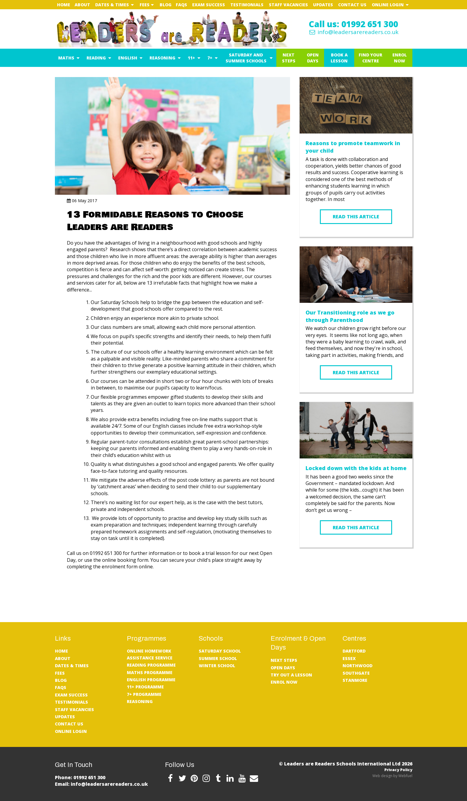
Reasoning (162, 58)
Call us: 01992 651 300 (353, 24)
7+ (209, 58)
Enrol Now (399, 58)
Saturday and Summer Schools (246, 58)
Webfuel (405, 775)
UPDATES (323, 4)
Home (63, 4)
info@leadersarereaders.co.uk (353, 32)
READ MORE (356, 565)
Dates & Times (112, 4)
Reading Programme (151, 665)
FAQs (181, 4)
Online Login (388, 4)
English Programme (151, 679)
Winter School (217, 665)
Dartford (354, 651)
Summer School (218, 658)
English (127, 58)
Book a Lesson (339, 58)
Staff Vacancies (288, 4)
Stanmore (355, 680)
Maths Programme (149, 672)
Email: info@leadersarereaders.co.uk (101, 784)
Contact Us (352, 4)
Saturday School (220, 651)
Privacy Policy (398, 769)
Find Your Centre (370, 58)
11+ (191, 58)
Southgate (356, 673)
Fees (144, 4)
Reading (96, 58)
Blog (166, 4)
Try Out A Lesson (291, 675)
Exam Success (208, 4)
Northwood (357, 665)
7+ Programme (144, 694)
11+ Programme (145, 687)
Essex (349, 658)
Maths (66, 58)
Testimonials (246, 4)
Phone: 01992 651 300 (80, 777)
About (82, 4)
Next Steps (288, 58)
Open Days (313, 58)
